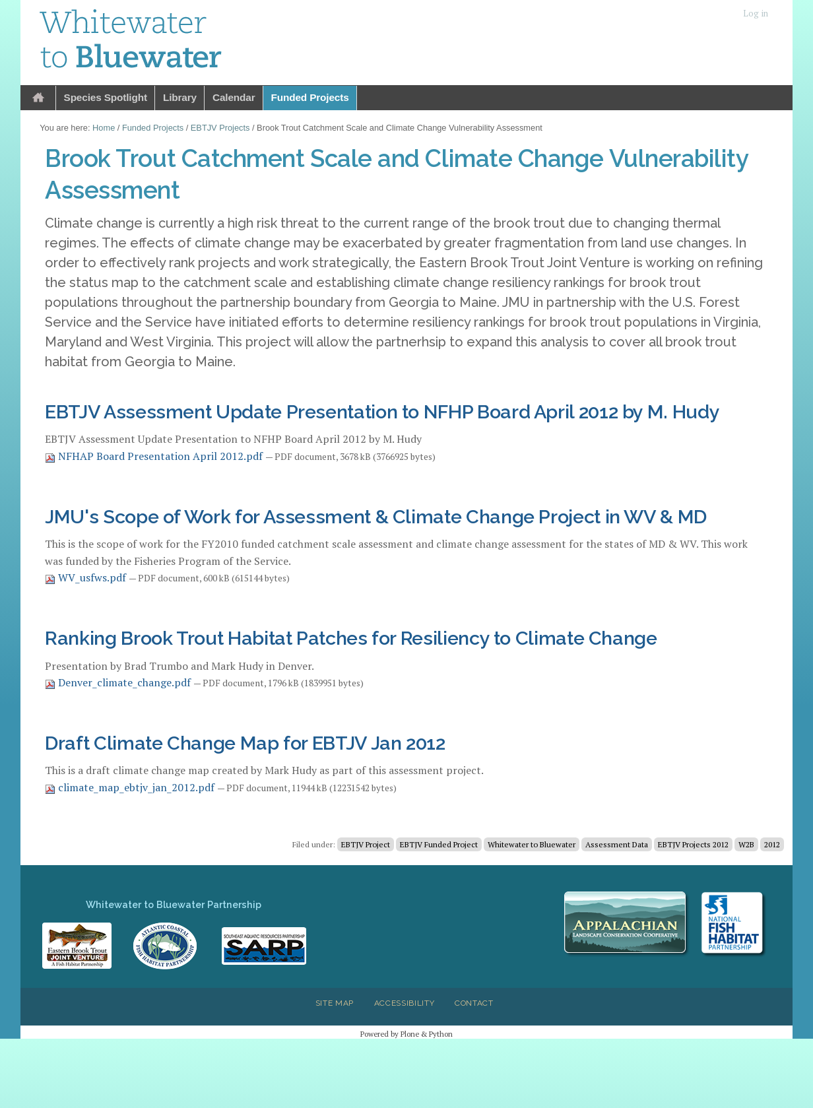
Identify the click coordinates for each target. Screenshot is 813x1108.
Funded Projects (310, 97)
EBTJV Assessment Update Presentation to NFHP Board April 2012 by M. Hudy (382, 412)
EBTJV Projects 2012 (693, 844)
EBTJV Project (365, 844)
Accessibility (404, 1003)
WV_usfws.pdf (87, 577)
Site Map (334, 1003)
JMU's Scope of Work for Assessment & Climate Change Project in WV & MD (376, 516)
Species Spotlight (105, 97)
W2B (746, 844)
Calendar (233, 97)
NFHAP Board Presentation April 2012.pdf (155, 456)
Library (180, 97)
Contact (474, 1003)
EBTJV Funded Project (439, 844)
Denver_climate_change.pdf (119, 682)
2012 (772, 844)
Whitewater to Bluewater (531, 844)
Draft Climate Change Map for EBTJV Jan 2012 (245, 743)
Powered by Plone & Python (406, 1034)
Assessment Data (616, 844)
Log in (755, 13)
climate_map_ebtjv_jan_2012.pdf (131, 787)
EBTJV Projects (220, 128)
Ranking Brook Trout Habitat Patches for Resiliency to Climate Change (351, 638)
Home (38, 98)
